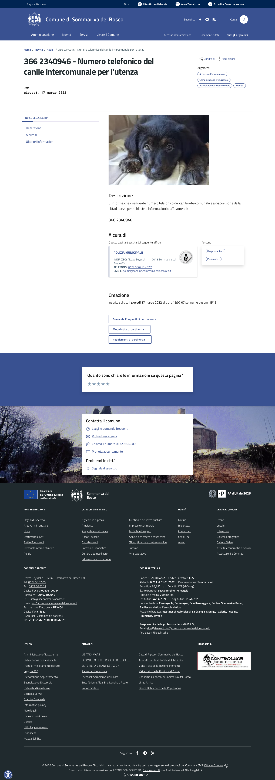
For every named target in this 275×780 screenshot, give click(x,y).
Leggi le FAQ (31, 671)
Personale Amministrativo (39, 548)
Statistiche (30, 733)
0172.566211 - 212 (140, 267)
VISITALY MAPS (91, 654)
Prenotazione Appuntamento (41, 677)
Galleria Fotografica (228, 537)
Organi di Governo (34, 520)
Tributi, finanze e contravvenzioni (148, 542)
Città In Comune (213, 765)
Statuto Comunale (34, 699)
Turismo (133, 548)
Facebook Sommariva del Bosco (100, 677)
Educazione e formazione (96, 559)
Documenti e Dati (34, 537)
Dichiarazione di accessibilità (40, 660)
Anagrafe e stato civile (95, 531)
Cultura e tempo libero (95, 553)
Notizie (182, 520)
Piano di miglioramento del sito (42, 666)
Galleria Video (225, 542)
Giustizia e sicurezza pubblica (145, 520)
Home (27, 49)
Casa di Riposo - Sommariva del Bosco (161, 654)
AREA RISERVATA (135, 774)
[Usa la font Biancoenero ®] (152, 4)
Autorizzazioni (90, 542)
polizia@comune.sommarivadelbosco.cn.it (147, 271)
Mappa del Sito (32, 738)
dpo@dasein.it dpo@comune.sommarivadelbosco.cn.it (178, 628)
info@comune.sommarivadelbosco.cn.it (54, 603)
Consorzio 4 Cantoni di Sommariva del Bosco (165, 677)
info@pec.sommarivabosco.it (48, 599)
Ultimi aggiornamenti (36, 727)
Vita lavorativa (137, 553)
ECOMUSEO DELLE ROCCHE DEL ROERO (106, 660)
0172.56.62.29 (37, 586)
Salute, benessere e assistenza (147, 537)
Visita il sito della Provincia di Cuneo (159, 671)
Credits (28, 722)
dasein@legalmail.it (156, 632)
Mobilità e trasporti (140, 531)
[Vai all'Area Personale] (226, 4)
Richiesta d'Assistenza (37, 688)
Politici (27, 553)
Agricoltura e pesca (93, 520)
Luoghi (220, 525)
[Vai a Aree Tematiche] (187, 4)
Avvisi (50, 49)
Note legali (30, 710)
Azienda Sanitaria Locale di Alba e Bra (161, 660)
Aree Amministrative (36, 525)
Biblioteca (184, 525)
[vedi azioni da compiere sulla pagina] (226, 58)
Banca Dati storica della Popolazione (160, 688)
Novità (39, 49)
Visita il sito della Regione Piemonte (159, 666)
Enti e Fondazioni (34, 542)
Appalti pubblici (90, 537)
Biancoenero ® (151, 770)
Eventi (220, 520)
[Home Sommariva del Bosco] (75, 19)
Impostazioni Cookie (35, 716)
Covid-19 (183, 537)
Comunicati (184, 531)
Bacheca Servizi (33, 694)
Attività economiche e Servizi (234, 548)
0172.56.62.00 (37, 582)
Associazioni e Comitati (230, 553)
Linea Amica (146, 682)
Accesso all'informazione (177, 35)
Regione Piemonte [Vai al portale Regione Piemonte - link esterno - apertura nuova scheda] (36, 4)
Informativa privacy (35, 705)
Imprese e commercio (141, 525)
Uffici (27, 531)
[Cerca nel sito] (244, 19)
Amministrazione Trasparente (41, 654)
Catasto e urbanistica (94, 548)
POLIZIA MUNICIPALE (128, 252)
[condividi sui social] (206, 58)
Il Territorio (223, 531)
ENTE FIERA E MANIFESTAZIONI (101, 666)
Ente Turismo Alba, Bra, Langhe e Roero (105, 682)
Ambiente (87, 525)
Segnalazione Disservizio (38, 682)
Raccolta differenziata (94, 671)
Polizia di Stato (90, 688)
